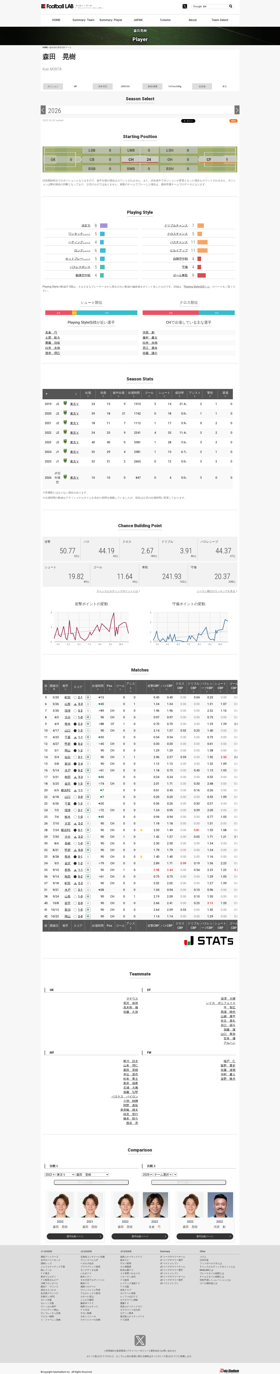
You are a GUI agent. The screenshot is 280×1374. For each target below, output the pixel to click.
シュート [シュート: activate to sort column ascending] (164, 394)
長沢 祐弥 (130, 1003)
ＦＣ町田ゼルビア (49, 1280)
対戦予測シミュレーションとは (215, 1280)
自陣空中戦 (180, 258)
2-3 (80, 724)
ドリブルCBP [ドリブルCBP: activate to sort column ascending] (193, 687)
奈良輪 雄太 (129, 1110)
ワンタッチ (79, 234)
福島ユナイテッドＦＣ (131, 1256)
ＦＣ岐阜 (124, 1280)
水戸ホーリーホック (51, 1260)
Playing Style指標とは (197, 286)
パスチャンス (179, 242)
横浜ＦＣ (84, 1283)
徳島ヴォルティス (89, 1306)
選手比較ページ (75, 1236)
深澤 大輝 (228, 998)
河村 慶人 (228, 1074)
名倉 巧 (51, 332)
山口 (68, 730)
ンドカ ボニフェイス (220, 1003)
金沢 (68, 783)
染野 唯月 (228, 1079)
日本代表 (204, 1260)
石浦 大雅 (130, 1087)
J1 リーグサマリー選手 (171, 1260)
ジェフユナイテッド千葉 (53, 1266)
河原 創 (148, 332)
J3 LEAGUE (126, 1251)
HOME (56, 20)
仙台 (68, 757)
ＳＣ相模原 (125, 1266)
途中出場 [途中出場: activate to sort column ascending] (118, 394)
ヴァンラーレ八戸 (89, 1260)
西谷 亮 (132, 1123)
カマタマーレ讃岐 (129, 1300)
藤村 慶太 (150, 337)
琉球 (68, 710)
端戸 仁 (229, 1061)
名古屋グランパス (49, 1293)
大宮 (68, 823)
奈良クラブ (125, 1290)
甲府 (68, 744)
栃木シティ (85, 1276)
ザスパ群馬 (125, 1263)
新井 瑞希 (130, 1083)
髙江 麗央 (150, 348)
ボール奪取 (180, 275)
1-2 (80, 750)
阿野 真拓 (130, 1105)
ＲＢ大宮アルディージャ (92, 1280)
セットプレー (77, 258)
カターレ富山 (87, 1296)
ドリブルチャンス (176, 225)
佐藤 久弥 (130, 1012)
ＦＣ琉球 (124, 1320)
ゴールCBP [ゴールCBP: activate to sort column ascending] (233, 687)
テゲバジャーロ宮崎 (90, 1320)
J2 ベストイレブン (169, 1273)
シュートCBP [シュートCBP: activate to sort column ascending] (220, 687)
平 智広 (229, 1007)
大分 (68, 717)
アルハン (229, 1043)
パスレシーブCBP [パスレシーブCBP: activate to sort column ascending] (207, 687)
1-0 (80, 717)
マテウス (132, 998)
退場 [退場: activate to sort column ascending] (225, 394)
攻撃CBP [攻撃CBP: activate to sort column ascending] (153, 687)
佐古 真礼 (228, 1020)
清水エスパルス (48, 1290)
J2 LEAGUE (86, 1251)
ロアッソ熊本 (126, 1313)
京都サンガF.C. (48, 1296)
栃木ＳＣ (124, 1260)
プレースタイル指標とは (212, 1273)
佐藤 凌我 (228, 1070)
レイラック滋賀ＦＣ (130, 1283)
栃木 (68, 817)
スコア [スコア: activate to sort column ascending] (78, 687)
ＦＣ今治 (84, 1310)
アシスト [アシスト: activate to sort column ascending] (195, 394)
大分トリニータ (88, 1316)
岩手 (68, 903)
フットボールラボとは (211, 1263)
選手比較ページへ (188, 1182)
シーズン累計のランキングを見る (216, 591)
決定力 (86, 225)
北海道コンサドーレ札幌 (92, 1256)
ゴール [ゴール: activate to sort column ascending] (149, 394)
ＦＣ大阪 (124, 1286)
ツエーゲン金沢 (128, 1276)
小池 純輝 (130, 1101)
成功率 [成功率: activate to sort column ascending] (179, 394)
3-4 (80, 764)
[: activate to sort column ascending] (54, 394)
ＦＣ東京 (45, 1273)
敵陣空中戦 (83, 275)
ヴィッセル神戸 (48, 1306)
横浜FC (66, 790)
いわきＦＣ (85, 1273)
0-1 (80, 830)
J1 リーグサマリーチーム (172, 1256)
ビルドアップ (179, 250)
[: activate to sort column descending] (47, 394)
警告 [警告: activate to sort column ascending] (210, 394)
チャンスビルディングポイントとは (117, 591)
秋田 (68, 777)
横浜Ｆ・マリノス (49, 1286)
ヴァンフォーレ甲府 (90, 1290)
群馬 (68, 870)
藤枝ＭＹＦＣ (87, 1303)
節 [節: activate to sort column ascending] (45, 687)
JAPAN (137, 20)
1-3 (80, 730)
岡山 (68, 750)
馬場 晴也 (228, 1012)
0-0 (80, 850)
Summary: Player (110, 20)
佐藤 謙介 (150, 353)
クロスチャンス (177, 234)
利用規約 (110, 1350)
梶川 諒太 (130, 1061)
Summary (165, 1251)
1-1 (80, 737)
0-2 (80, 744)
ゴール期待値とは (208, 1283)
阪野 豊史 (228, 1065)
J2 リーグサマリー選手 (171, 1270)
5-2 (80, 710)
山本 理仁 (130, 1065)
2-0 (80, 903)
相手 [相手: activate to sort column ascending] (65, 687)
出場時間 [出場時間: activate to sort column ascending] (134, 394)
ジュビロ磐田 (87, 1300)
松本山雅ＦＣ (126, 1270)
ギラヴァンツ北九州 (130, 1310)
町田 (68, 697)
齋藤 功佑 (52, 343)
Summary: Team (83, 20)
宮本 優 (229, 1038)
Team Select (220, 20)
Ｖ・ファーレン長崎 (51, 1320)
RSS (233, 120)
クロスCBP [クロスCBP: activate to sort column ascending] (180, 687)
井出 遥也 (130, 1074)
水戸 (68, 770)
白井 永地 (52, 348)
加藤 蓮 (229, 1029)
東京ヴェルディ (48, 1276)
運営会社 (155, 1350)
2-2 (80, 823)
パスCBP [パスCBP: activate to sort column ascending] (166, 687)
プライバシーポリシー (138, 1350)
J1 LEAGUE (46, 1251)
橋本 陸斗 (130, 1118)
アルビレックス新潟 (90, 1293)
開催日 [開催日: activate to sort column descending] (54, 687)
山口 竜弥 (228, 1034)
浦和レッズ (46, 1263)
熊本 (68, 724)
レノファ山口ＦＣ (129, 1296)
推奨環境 (120, 1350)
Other (202, 1251)
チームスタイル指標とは (212, 1276)
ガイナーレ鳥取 (128, 1293)
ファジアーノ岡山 (49, 1310)
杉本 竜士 (130, 1079)
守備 (185, 267)
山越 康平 (228, 1016)
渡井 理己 (52, 353)
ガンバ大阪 (46, 1300)
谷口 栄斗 (228, 1025)
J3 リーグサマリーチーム (172, 1276)
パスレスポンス (80, 267)
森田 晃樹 (130, 1070)
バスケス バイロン (125, 1096)
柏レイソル (46, 1270)
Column (165, 20)
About (193, 20)
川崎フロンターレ (49, 1283)
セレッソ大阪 (47, 1303)
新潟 (68, 764)
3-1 (80, 757)
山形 (68, 704)
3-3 (80, 704)
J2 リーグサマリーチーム (172, 1266)
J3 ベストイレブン (169, 1283)
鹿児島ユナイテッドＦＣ (132, 1316)
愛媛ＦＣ (124, 1303)
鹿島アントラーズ (49, 1256)
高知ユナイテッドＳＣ (131, 1306)
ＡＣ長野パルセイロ (130, 1273)
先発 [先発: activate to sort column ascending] (103, 394)
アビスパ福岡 (47, 1316)
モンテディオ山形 (89, 1270)
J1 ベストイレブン (169, 1263)
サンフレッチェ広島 (51, 1313)
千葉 (68, 737)
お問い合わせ (167, 1350)
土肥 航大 (52, 337)
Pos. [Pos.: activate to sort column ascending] (110, 687)
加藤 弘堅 (130, 1092)
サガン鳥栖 (85, 1313)
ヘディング (79, 242)
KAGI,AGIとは (206, 1270)
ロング (82, 250)
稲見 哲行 (130, 1114)
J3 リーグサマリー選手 (171, 1280)
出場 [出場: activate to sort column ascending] (88, 394)
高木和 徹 (130, 1007)
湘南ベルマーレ (88, 1286)
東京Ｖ (74, 404)
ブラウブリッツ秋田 (90, 1266)
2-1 (80, 697)
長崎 (68, 843)
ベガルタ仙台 (87, 1263)
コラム (203, 1256)
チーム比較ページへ (91, 1182)
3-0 (80, 797)
